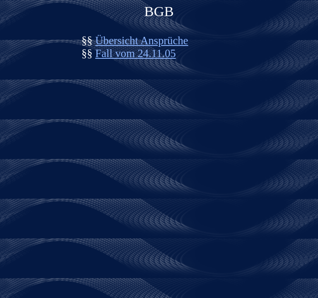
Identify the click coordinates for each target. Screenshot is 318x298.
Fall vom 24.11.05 (135, 53)
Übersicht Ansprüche (141, 40)
